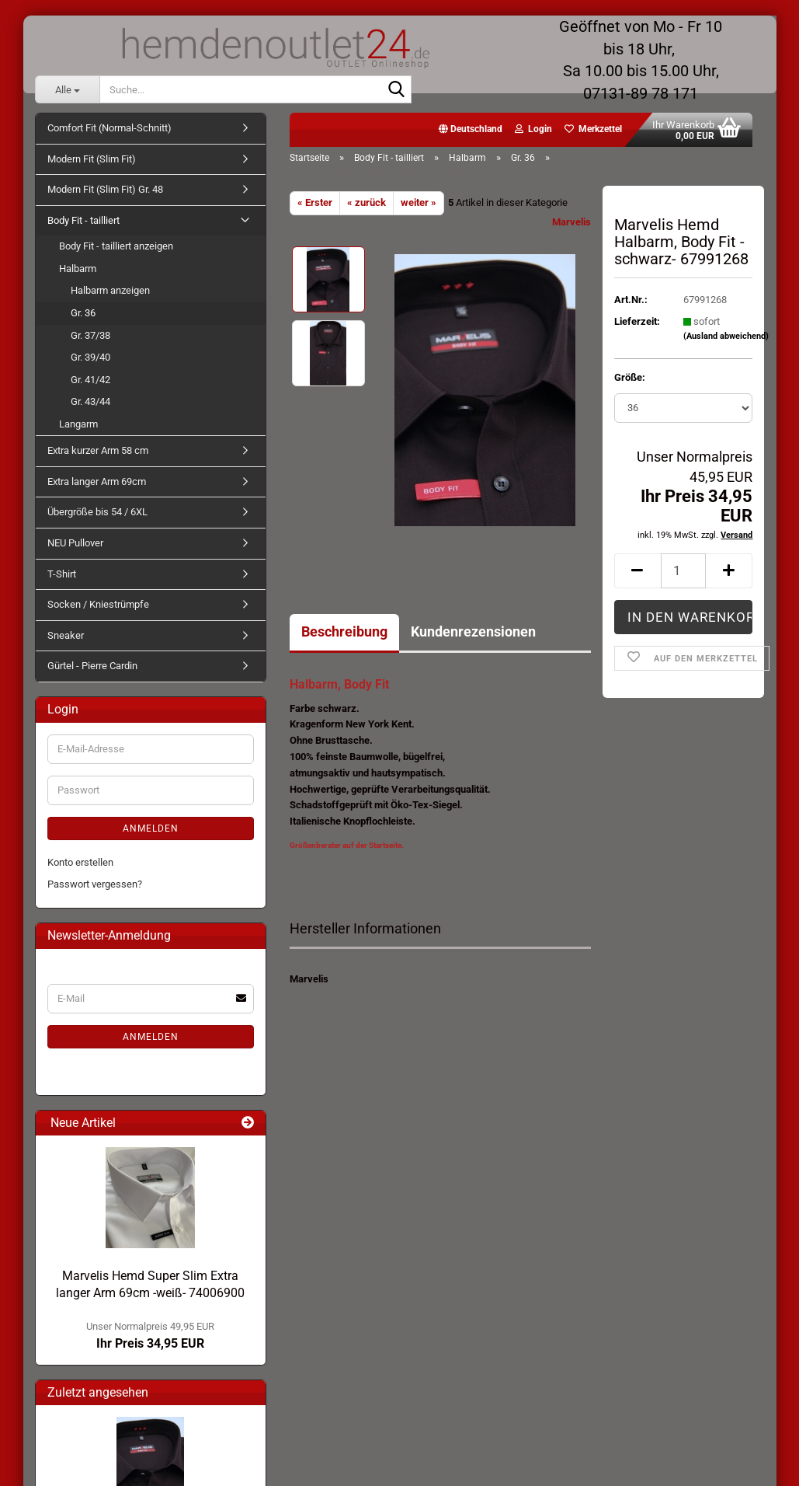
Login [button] (533, 129)
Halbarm (77, 268)
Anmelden (151, 828)
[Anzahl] (684, 570)
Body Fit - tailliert (83, 220)
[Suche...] (67, 89)
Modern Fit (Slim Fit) (91, 159)
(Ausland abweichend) (726, 336)
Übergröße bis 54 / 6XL (97, 512)
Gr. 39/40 (90, 357)
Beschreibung (344, 631)
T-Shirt (61, 574)
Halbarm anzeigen (110, 290)
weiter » (418, 202)
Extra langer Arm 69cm (96, 481)
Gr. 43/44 (90, 401)
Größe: (629, 377)
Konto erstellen (80, 862)
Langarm (78, 424)
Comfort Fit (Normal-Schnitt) (109, 128)
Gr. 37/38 (90, 335)
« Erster (314, 202)
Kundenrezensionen (473, 631)
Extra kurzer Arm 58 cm (97, 450)
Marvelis (571, 222)
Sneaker (65, 635)
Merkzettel (593, 129)
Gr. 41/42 (90, 379)
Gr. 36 (83, 313)
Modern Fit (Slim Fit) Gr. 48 (105, 189)
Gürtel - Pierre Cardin (92, 665)
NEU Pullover (75, 543)
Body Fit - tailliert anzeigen (116, 246)
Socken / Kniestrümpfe (98, 604)
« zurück (366, 202)
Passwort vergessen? (94, 884)
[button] (471, 130)
